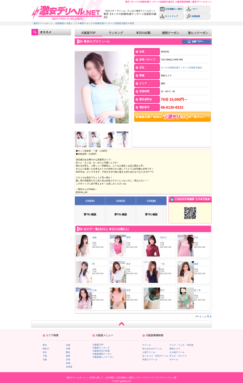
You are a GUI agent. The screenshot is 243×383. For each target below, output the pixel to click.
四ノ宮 (197, 290)
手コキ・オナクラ (178, 356)
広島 (68, 359)
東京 (45, 345)
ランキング (116, 32)
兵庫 (68, 348)
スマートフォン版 (167, 377)
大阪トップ (71, 23)
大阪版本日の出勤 (101, 351)
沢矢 (196, 237)
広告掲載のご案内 (171, 9)
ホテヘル (173, 359)
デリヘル (146, 345)
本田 (128, 290)
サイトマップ (169, 16)
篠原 (196, 264)
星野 (128, 237)
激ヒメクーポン (198, 32)
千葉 (45, 356)
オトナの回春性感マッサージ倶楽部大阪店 (107, 23)
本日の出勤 (143, 32)
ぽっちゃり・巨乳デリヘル (155, 356)
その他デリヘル (177, 352)
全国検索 (193, 16)
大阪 (45, 359)
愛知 (68, 352)
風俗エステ (174, 348)
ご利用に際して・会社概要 (101, 377)
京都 (68, 345)
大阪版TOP (88, 32)
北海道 (69, 366)
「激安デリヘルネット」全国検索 (47, 23)
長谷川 (163, 237)
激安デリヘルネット (76, 377)
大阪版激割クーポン (102, 354)
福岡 (68, 356)
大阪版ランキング (101, 347)
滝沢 (128, 264)
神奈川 (46, 348)
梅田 (82, 23)
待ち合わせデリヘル (152, 348)
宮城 (68, 363)
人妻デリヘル (148, 352)
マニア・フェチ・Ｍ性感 (181, 345)
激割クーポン (170, 32)
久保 (94, 290)
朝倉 (94, 237)
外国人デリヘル (149, 359)
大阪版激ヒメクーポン (103, 357)
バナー (192, 9)
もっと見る (205, 316)
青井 (132, 23)
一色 (162, 264)
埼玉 (45, 352)
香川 (162, 290)
